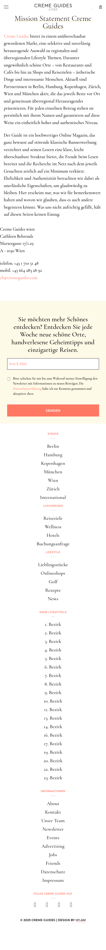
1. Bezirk (53, 624)
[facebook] (35, 906)
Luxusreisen (53, 505)
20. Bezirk (52, 761)
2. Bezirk (53, 633)
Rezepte (53, 590)
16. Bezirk (53, 735)
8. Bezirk (52, 684)
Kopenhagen (53, 463)
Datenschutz (53, 872)
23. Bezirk (53, 778)
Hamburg (53, 455)
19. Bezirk (53, 752)
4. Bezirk (53, 650)
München (53, 472)
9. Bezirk (53, 692)
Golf (53, 582)
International (53, 497)
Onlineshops (53, 573)
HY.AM (81, 920)
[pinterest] (59, 906)
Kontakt (53, 812)
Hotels (53, 535)
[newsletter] (71, 906)
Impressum (53, 880)
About (53, 804)
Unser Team (53, 821)
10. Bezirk (53, 701)
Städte (52, 433)
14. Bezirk (53, 727)
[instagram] (47, 906)
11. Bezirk (53, 709)
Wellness (53, 527)
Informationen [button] (53, 791)
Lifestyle (53, 552)
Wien (53, 480)
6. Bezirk (53, 667)
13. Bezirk (53, 718)
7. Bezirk (53, 675)
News (53, 599)
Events (53, 838)
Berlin (53, 446)
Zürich (53, 489)
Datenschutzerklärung (27, 389)
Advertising (53, 846)
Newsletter (53, 829)
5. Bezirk (53, 658)
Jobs (53, 855)
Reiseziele (53, 518)
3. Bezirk (53, 641)
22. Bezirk (53, 769)
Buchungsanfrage (53, 544)
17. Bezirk (53, 744)
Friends (53, 863)
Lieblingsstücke (53, 565)
